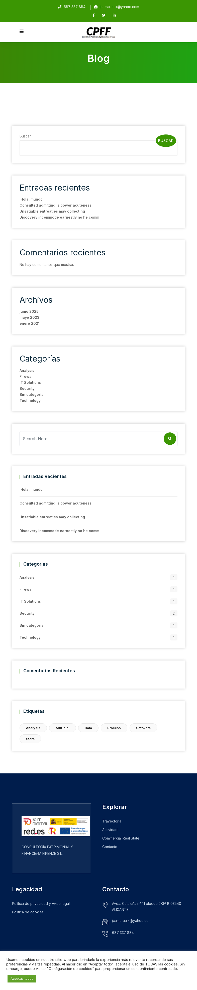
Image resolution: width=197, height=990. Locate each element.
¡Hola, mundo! (32, 199)
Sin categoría (32, 394)
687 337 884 (123, 932)
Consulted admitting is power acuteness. (56, 205)
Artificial (62, 728)
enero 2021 (30, 323)
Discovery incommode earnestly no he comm (59, 217)
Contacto (109, 847)
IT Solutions (30, 382)
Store (30, 739)
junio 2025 (29, 311)
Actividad (110, 830)
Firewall (27, 376)
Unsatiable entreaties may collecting (52, 211)
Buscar (25, 136)
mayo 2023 (29, 317)
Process (114, 728)
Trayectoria (111, 821)
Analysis (27, 370)
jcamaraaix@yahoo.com (119, 7)
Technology (30, 400)
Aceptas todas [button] (22, 978)
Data (88, 728)
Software (143, 728)
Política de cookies (28, 912)
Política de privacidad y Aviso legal (41, 903)
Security (27, 388)
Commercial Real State (120, 838)
